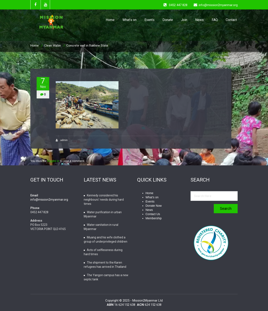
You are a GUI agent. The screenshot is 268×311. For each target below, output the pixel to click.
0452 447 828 (178, 5)
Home (110, 20)
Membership (154, 218)
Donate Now (154, 205)
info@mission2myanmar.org (49, 199)
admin (62, 140)
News (199, 20)
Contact (231, 20)
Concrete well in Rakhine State (87, 45)
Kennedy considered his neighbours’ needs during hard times (104, 199)
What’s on (129, 20)
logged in (53, 161)
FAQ (215, 20)
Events (149, 20)
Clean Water (52, 45)
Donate (167, 20)
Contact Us (153, 214)
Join (184, 20)
